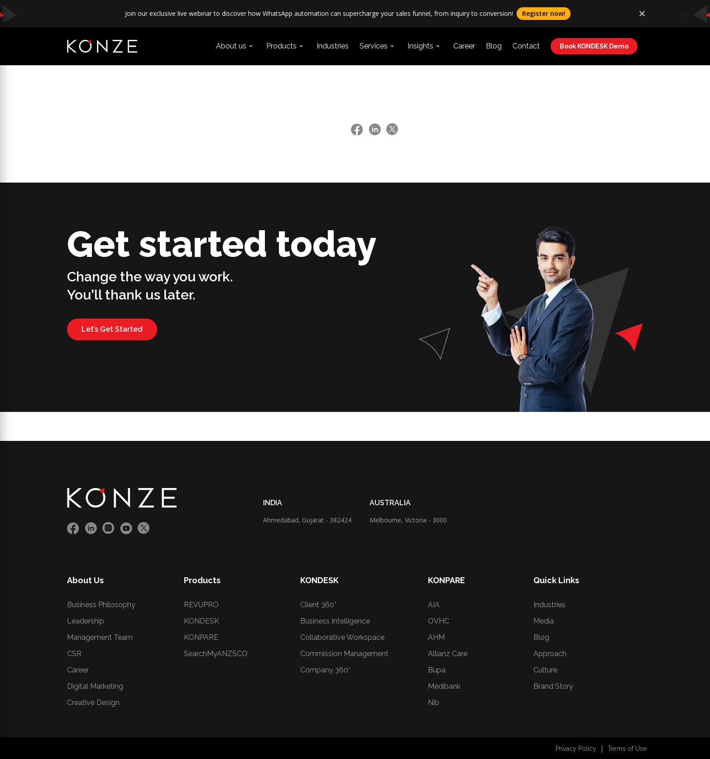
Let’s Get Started (112, 329)
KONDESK (201, 621)
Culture (545, 670)
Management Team (100, 637)
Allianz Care (447, 653)
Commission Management (344, 653)
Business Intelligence (335, 621)
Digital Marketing (95, 686)
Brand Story (553, 686)
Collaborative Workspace (342, 637)
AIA (434, 604)
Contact (526, 46)
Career (464, 46)
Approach (549, 653)
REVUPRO (201, 604)
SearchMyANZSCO (216, 653)
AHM (436, 637)
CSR (74, 653)
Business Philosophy (101, 604)
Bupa (437, 670)
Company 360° (325, 670)
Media (543, 621)
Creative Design (93, 702)
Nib (433, 702)
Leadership (85, 621)
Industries (333, 46)
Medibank (444, 686)
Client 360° (318, 604)
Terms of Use (627, 748)
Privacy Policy (576, 748)
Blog (494, 46)
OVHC (438, 621)
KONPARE (201, 637)
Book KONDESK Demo (594, 46)
